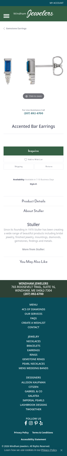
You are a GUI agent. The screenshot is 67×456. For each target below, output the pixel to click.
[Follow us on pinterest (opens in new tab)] (36, 423)
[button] (56, 3)
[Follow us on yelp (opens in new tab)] (41, 423)
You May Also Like (34, 261)
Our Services (33, 313)
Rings (34, 354)
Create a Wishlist (34, 322)
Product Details (33, 201)
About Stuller (33, 210)
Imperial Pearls (33, 400)
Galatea (33, 395)
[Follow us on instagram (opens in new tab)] (31, 423)
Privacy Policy (21, 432)
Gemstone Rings (33, 359)
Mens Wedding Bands (33, 368)
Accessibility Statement (33, 439)
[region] (33, 70)
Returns (49, 166)
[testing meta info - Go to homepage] (33, 14)
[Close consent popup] (61, 450)
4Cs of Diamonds (33, 309)
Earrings (33, 350)
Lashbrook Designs (33, 404)
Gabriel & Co (33, 391)
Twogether (33, 409)
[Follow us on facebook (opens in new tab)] (25, 423)
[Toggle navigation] (6, 16)
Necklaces (33, 341)
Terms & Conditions (42, 432)
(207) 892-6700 (33, 113)
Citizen (33, 386)
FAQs (33, 318)
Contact (33, 327)
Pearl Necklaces (33, 363)
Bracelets (33, 345)
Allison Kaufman (33, 382)
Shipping (19, 166)
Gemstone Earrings (16, 28)
